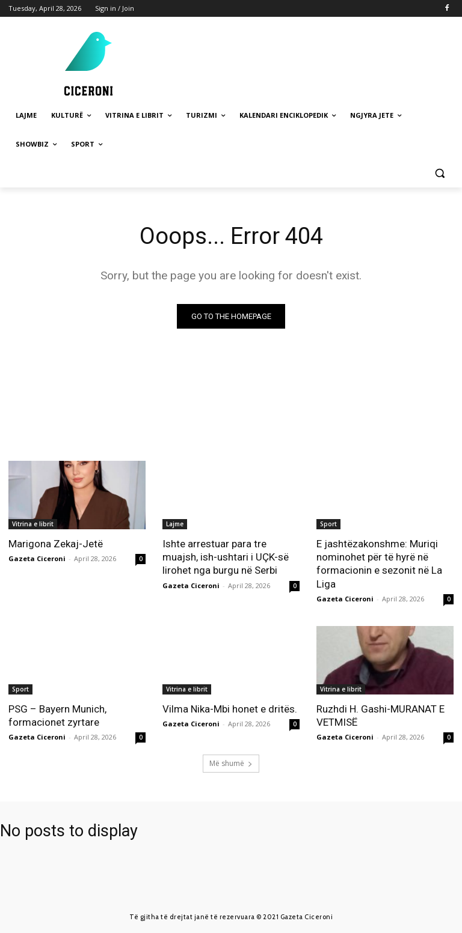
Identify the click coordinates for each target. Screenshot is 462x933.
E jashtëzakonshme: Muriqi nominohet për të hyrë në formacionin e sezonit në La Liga (379, 563)
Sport (328, 524)
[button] (439, 173)
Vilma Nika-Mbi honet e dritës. (229, 709)
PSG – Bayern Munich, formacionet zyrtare (57, 715)
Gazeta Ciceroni (37, 558)
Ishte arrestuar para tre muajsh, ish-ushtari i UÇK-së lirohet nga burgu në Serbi (225, 557)
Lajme (174, 524)
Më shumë (231, 763)
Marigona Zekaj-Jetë (55, 544)
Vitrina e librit (33, 524)
